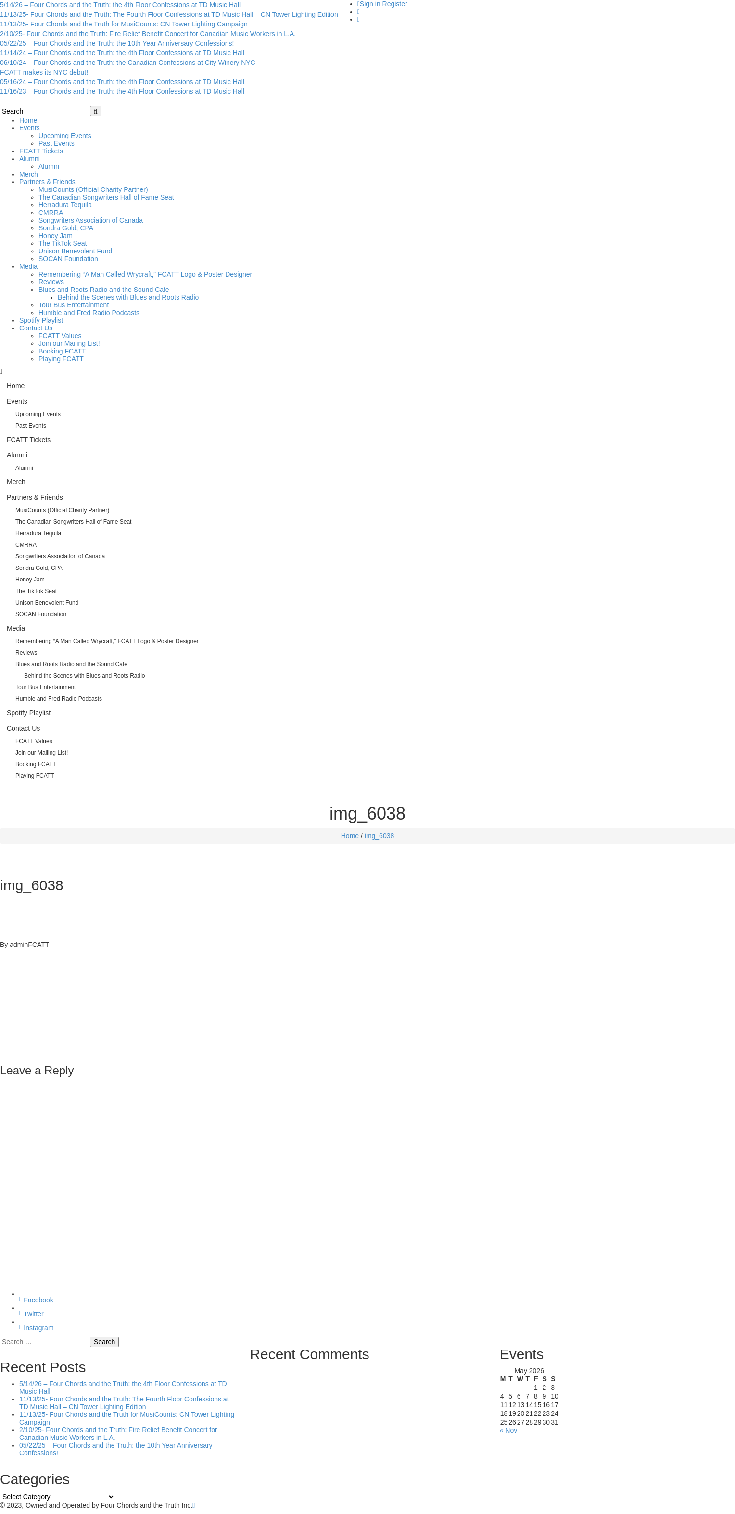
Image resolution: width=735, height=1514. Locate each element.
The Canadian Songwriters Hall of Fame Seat (106, 197)
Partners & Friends (47, 182)
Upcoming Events (64, 135)
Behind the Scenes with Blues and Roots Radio (128, 297)
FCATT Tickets (41, 151)
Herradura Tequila (65, 205)
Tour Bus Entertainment (73, 305)
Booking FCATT (62, 351)
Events (29, 128)
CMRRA (50, 212)
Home (28, 120)
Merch (28, 174)
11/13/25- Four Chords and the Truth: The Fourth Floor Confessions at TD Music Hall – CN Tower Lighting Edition (169, 14)
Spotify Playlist (41, 320)
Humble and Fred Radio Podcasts (88, 312)
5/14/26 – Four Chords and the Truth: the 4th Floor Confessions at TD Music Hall (120, 5)
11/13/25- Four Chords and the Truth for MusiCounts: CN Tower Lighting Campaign (124, 24)
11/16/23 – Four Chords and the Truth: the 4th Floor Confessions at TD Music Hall (122, 91)
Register (394, 4)
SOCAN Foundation (68, 259)
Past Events (56, 143)
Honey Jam (55, 236)
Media (28, 266)
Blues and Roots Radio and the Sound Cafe (103, 289)
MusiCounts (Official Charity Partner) (93, 189)
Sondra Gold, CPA (65, 228)
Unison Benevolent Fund (75, 251)
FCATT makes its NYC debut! (44, 72)
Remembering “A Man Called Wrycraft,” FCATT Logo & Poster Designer (145, 274)
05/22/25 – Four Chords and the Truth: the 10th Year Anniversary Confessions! (117, 43)
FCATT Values (59, 336)
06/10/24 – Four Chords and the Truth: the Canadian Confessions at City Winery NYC (127, 62)
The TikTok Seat (62, 243)
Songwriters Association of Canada (90, 220)
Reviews (51, 282)
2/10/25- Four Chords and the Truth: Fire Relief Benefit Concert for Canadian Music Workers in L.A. (148, 34)
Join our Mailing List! (69, 343)
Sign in (370, 4)
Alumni (29, 159)
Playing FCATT (61, 359)
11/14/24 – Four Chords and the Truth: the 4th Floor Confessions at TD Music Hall (122, 53)
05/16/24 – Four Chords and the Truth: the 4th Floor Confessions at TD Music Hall (122, 82)
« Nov (509, 1430)
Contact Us (35, 328)
